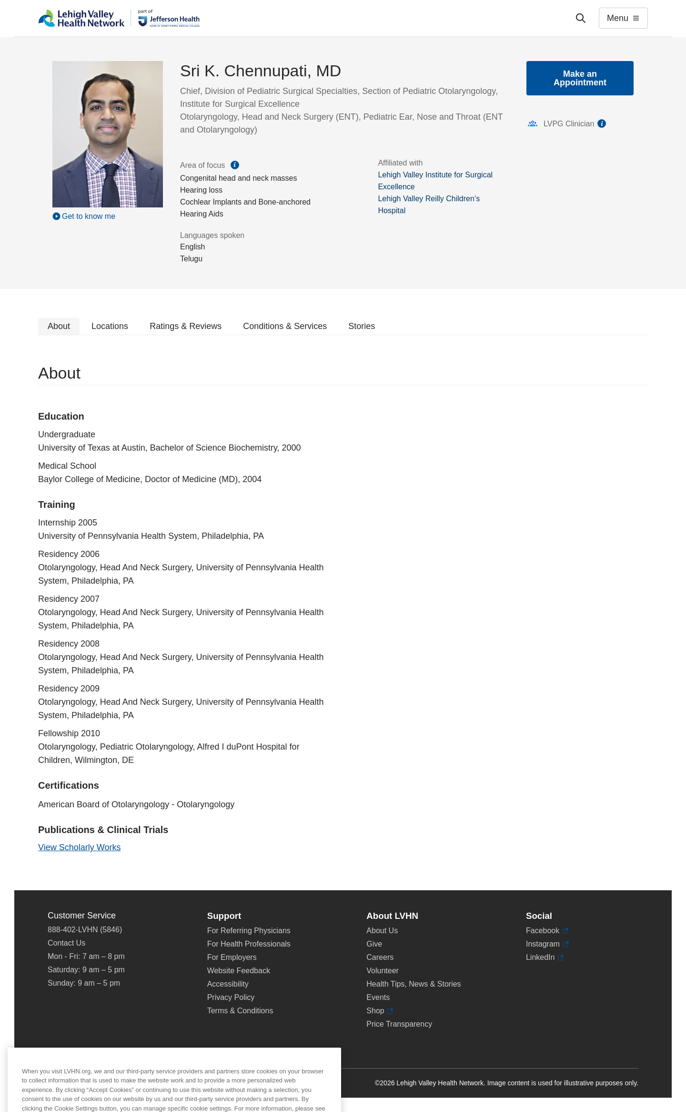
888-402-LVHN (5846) (85, 930)
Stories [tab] (361, 326)
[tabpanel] (343, 612)
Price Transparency (399, 1024)
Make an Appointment (580, 78)
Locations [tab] (109, 326)
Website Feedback (238, 971)
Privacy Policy (231, 997)
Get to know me (88, 216)
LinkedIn (545, 957)
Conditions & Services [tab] (285, 326)
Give (374, 944)
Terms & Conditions (240, 1011)
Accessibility (228, 984)
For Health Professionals (249, 944)
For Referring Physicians (249, 931)
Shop (379, 1011)
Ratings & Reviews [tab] (186, 326)
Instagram (547, 944)
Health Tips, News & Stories (413, 984)
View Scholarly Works (79, 847)
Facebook (547, 931)
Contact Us (66, 943)
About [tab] (59, 326)
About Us (382, 931)
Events (378, 997)
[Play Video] (107, 216)
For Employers (232, 957)
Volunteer (382, 971)
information (601, 123)
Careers (379, 957)
